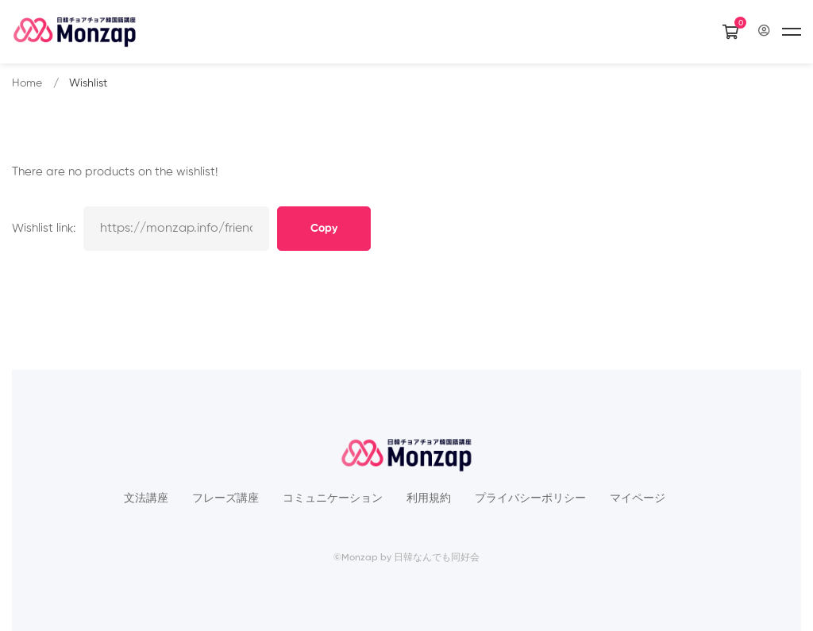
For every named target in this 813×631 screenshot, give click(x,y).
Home (27, 83)
